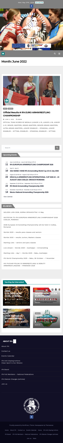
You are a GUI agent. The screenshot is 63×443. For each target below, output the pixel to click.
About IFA (5, 346)
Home (6, 430)
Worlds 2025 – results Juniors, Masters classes (22, 237)
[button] (55, 54)
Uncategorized (40, 290)
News (5, 108)
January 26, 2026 (13, 322)
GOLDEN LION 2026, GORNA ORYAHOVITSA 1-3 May (24, 212)
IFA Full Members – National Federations (17, 374)
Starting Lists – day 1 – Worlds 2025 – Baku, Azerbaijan (25, 253)
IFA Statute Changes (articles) (13, 379)
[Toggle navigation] (59, 54)
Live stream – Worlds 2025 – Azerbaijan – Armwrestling (26, 248)
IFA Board (5, 369)
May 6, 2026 (11, 299)
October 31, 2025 (43, 322)
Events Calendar (7, 356)
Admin (19, 119)
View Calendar (8, 196)
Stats (34, 438)
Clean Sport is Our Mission (12, 363)
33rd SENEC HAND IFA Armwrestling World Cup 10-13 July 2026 (34, 171)
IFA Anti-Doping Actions (10, 361)
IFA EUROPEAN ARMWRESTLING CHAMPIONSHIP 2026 (31, 165)
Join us (4, 384)
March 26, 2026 (42, 299)
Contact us (5, 351)
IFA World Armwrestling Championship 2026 (27, 186)
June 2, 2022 (10, 119)
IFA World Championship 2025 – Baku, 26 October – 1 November (29, 258)
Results (10, 108)
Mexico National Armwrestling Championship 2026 (29, 192)
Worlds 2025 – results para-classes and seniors (22, 232)
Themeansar (49, 425)
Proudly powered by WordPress (19, 425)
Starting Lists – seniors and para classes (20, 243)
